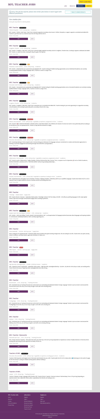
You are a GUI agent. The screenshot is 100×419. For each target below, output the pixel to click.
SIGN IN (89, 6)
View (19, 38)
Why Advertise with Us (45, 403)
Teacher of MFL (14, 353)
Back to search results (78, 12)
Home (9, 397)
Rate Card (42, 401)
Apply (32, 38)
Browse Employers (28, 401)
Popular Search (27, 409)
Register (26, 397)
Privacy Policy (11, 405)
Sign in (25, 399)
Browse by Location (28, 405)
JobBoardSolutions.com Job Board (50, 415)
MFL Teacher (13, 27)
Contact (9, 401)
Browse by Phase (28, 407)
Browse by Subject (28, 403)
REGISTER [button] (81, 6)
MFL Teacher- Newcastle (18, 335)
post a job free (85, 2)
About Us (72, 6)
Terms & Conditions (12, 403)
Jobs (66, 6)
